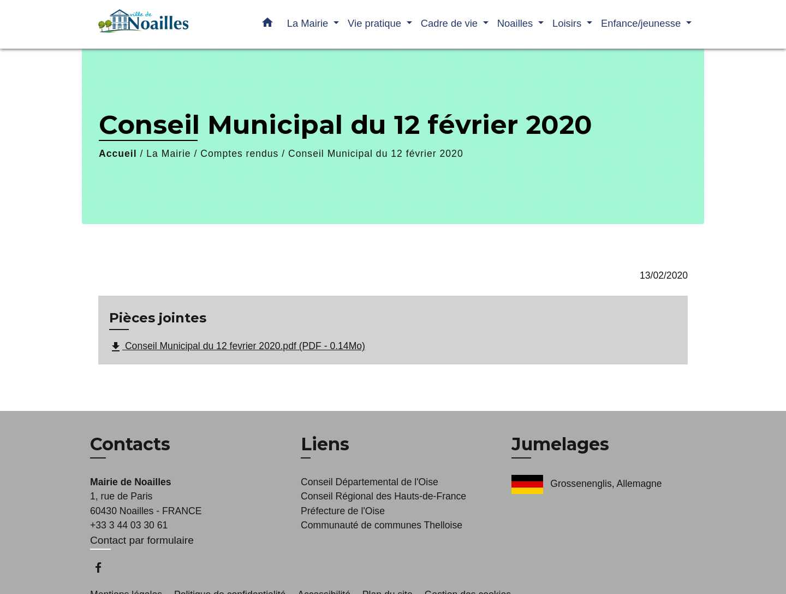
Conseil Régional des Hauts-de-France (383, 496)
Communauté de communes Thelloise (381, 525)
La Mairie (168, 153)
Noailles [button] (516, 23)
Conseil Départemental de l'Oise (369, 482)
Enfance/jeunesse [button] (642, 23)
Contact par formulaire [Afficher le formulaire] (142, 540)
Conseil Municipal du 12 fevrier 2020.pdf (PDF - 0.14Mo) (237, 347)
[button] (267, 24)
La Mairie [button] (309, 23)
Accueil (118, 153)
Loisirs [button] (568, 23)
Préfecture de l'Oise (343, 510)
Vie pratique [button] (376, 23)
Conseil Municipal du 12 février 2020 (375, 153)
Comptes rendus (239, 153)
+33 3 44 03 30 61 (129, 525)
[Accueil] (158, 24)
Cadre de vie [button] (450, 23)
